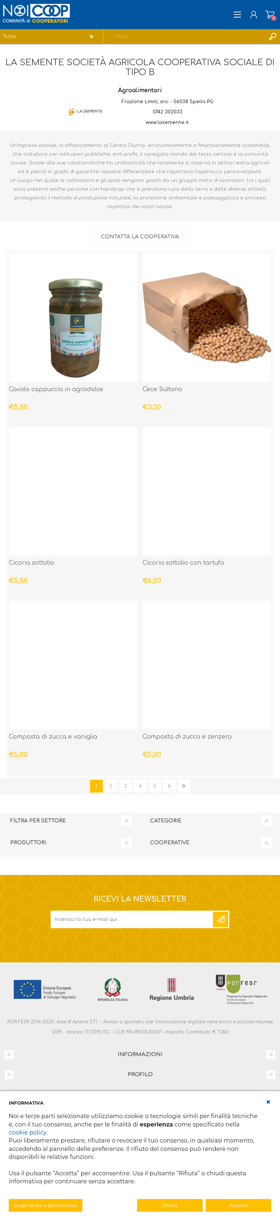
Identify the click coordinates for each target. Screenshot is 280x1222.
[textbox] (184, 36)
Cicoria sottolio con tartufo (183, 563)
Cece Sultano (162, 389)
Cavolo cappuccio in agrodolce (56, 389)
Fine (184, 786)
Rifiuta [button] (169, 1205)
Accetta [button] (239, 1205)
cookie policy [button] (27, 1132)
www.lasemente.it (167, 122)
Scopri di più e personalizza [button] (45, 1205)
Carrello (270, 15)
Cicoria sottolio (31, 563)
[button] (268, 1102)
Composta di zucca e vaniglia (53, 736)
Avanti (169, 786)
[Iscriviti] (132, 919)
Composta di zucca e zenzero (187, 736)
